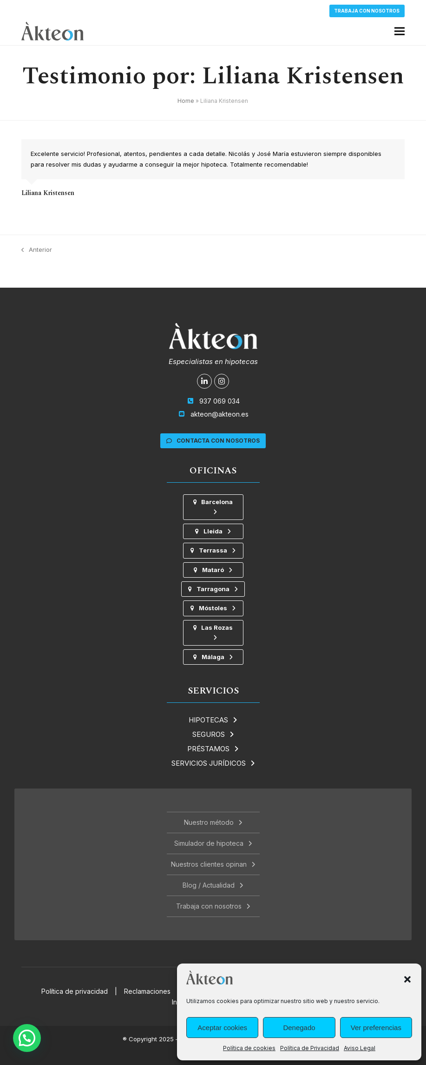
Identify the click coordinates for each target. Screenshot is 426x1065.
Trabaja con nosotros (367, 10)
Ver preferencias (376, 1027)
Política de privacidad (74, 991)
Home (185, 100)
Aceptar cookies (222, 1027)
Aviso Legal (359, 1048)
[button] (407, 979)
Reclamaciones (147, 991)
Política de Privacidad (309, 1048)
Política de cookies (249, 1048)
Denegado (299, 1027)
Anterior (36, 250)
